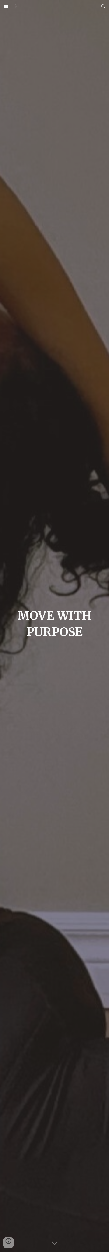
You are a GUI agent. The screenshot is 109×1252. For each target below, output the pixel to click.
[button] (5, 6)
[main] (54, 626)
